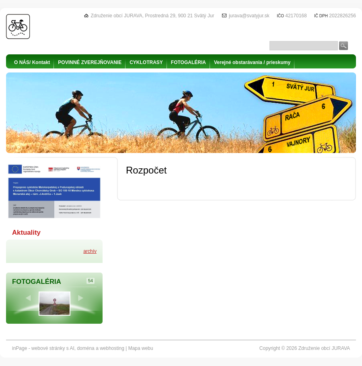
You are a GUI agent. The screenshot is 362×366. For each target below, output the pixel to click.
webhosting (112, 348)
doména (85, 348)
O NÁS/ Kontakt (32, 62)
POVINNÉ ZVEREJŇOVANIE (89, 62)
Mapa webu (140, 348)
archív (90, 251)
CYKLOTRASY (146, 62)
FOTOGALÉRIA (188, 62)
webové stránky (48, 348)
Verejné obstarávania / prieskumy (252, 62)
